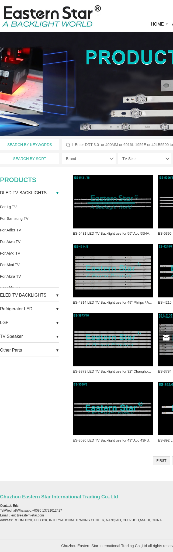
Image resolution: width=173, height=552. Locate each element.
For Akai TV (10, 265)
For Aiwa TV (10, 241)
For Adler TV (10, 230)
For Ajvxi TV (10, 253)
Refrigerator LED (16, 309)
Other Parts (11, 350)
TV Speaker (11, 336)
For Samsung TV (14, 218)
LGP (4, 322)
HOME (157, 24)
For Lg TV (8, 207)
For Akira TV (10, 276)
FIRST (161, 461)
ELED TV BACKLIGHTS (23, 295)
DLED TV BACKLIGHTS (23, 192)
